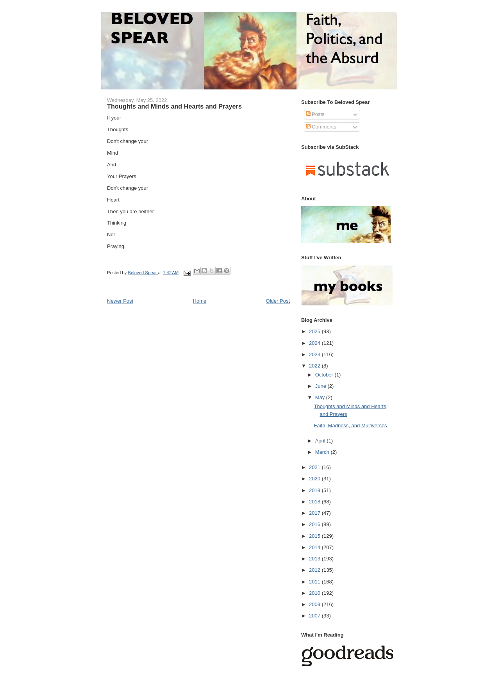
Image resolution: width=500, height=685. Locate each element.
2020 (315, 479)
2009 (315, 604)
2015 (315, 536)
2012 (315, 570)
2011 (315, 582)
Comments (321, 127)
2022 (315, 366)
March (323, 452)
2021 (315, 467)
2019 (315, 490)
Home (200, 301)
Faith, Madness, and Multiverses (350, 425)
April (321, 441)
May (320, 397)
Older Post (278, 301)
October (325, 375)
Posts (315, 114)
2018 (315, 502)
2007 (315, 616)
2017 (315, 513)
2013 (315, 559)
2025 (315, 331)
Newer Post (120, 301)
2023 (315, 354)
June (321, 386)
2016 (315, 524)
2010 (315, 593)
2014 (315, 547)
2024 (315, 343)
